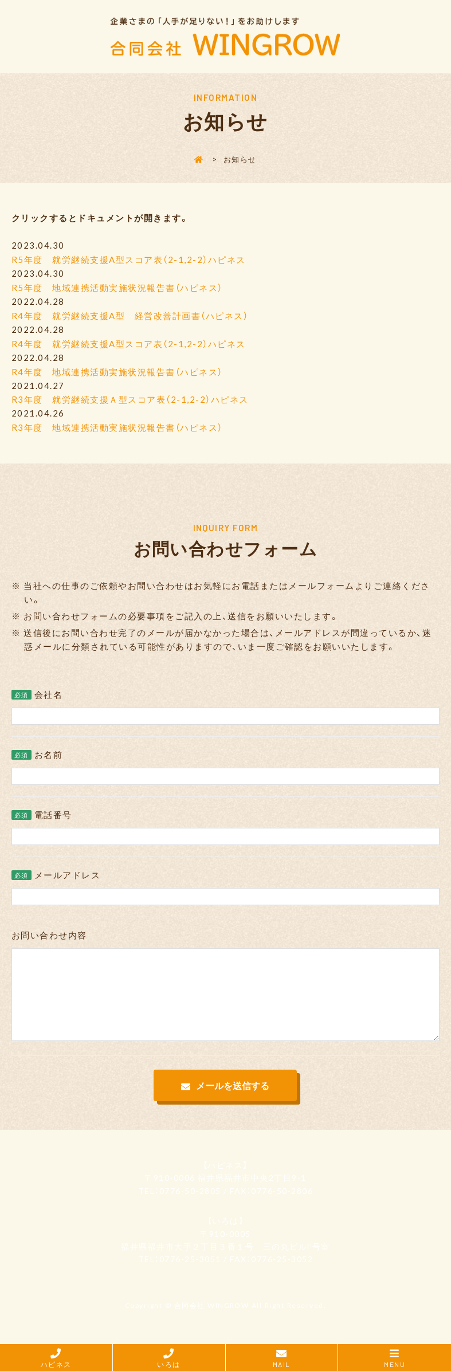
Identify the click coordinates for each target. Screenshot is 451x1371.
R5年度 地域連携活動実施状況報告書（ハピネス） (117, 287)
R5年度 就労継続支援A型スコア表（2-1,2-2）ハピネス (128, 259)
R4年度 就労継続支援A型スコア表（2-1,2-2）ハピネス (128, 342)
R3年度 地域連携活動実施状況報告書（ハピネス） (117, 424)
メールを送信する (232, 1099)
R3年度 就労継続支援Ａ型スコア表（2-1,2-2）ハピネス (130, 397)
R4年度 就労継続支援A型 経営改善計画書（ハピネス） (130, 314)
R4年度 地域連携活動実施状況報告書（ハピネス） (117, 369)
